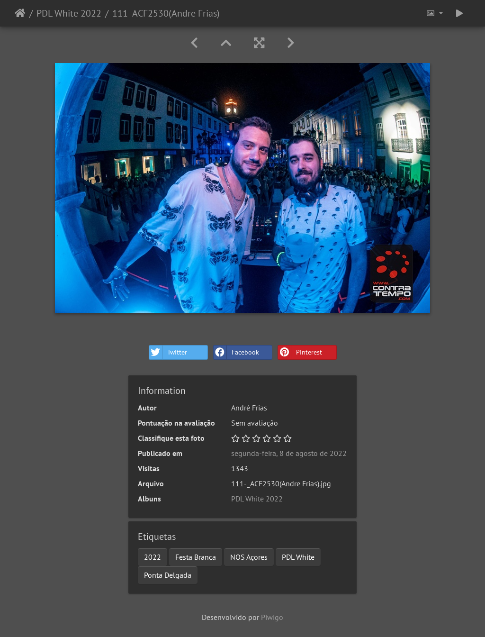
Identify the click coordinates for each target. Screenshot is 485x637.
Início (20, 13)
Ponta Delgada (167, 575)
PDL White (298, 557)
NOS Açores (249, 557)
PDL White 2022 (68, 13)
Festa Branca (195, 557)
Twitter (168, 352)
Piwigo (272, 617)
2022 (152, 557)
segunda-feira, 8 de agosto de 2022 (289, 453)
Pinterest (300, 352)
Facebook (236, 352)
